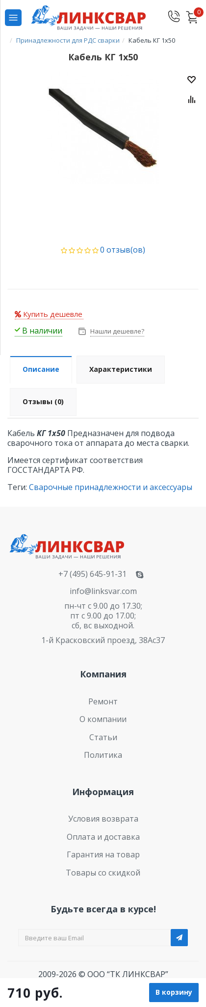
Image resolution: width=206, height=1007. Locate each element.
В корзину (173, 992)
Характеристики (120, 369)
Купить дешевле (48, 314)
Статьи (103, 737)
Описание (41, 369)
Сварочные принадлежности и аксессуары (110, 487)
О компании (103, 719)
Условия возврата (103, 818)
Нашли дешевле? (116, 331)
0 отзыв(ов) (122, 249)
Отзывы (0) (43, 401)
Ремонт (103, 701)
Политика (103, 754)
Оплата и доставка (103, 836)
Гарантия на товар (103, 854)
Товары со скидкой (103, 872)
